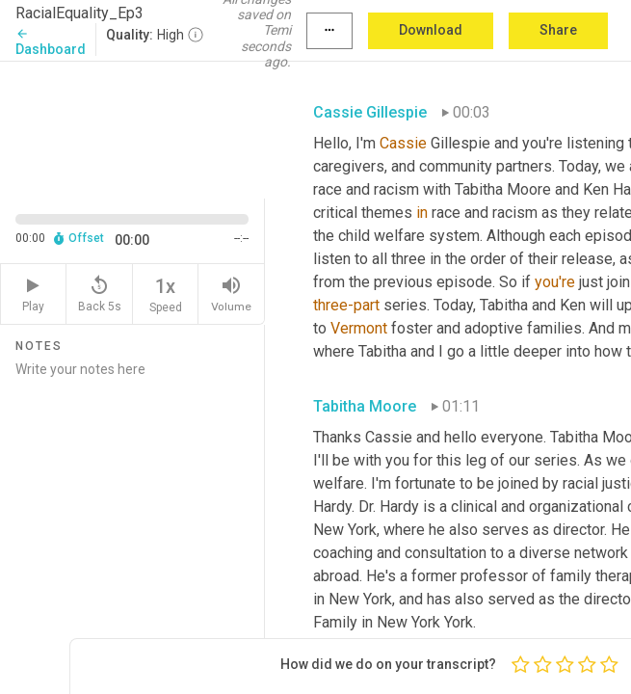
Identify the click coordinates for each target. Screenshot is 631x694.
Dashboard (50, 42)
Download (430, 30)
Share (558, 30)
